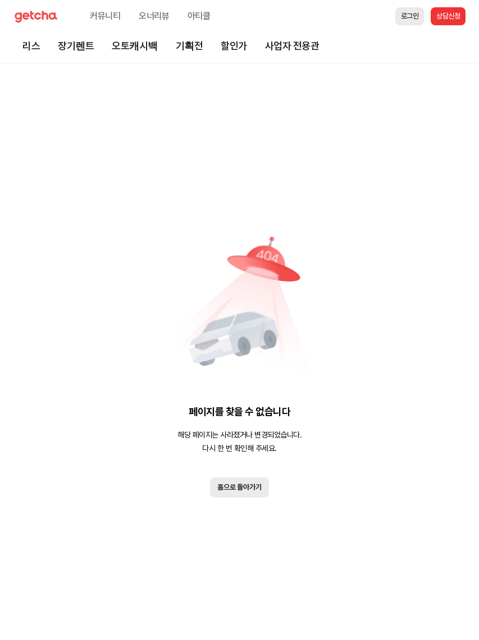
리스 (31, 46)
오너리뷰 (154, 16)
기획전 (189, 46)
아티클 (199, 16)
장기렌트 (76, 46)
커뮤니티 (105, 16)
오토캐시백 (135, 46)
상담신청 (448, 16)
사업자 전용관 (292, 46)
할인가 (234, 46)
